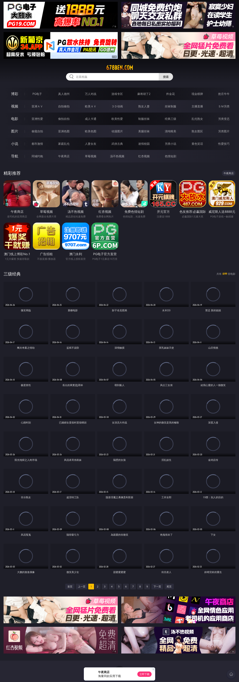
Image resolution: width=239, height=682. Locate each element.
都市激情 (37, 144)
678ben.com (119, 67)
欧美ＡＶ (90, 106)
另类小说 (170, 144)
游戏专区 (117, 94)
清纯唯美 (170, 131)
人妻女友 (90, 144)
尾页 (169, 586)
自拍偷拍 (64, 106)
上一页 (81, 586)
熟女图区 (197, 131)
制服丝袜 (144, 119)
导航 (14, 156)
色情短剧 (170, 156)
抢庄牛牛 (224, 94)
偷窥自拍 (37, 131)
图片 (14, 131)
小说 (14, 143)
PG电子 (37, 94)
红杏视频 (144, 156)
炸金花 (170, 94)
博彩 (14, 93)
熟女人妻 (144, 106)
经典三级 (170, 119)
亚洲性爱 (37, 119)
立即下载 (144, 674)
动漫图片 (117, 131)
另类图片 (224, 131)
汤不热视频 (117, 156)
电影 (14, 118)
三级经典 (12, 274)
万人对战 (90, 94)
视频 (14, 106)
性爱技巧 (224, 144)
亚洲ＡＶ (37, 106)
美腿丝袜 (144, 131)
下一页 (157, 586)
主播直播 (197, 106)
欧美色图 (90, 131)
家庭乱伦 (64, 144)
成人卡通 (90, 119)
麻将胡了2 (143, 94)
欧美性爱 (117, 119)
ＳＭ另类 (224, 106)
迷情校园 (144, 144)
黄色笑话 (197, 144)
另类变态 (224, 119)
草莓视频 (90, 156)
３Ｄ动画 (117, 106)
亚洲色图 (64, 131)
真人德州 (64, 94)
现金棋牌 (197, 94)
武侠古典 (117, 144)
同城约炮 (37, 156)
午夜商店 (64, 156)
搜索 (166, 77)
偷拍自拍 (64, 119)
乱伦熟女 (197, 119)
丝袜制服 (170, 106)
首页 (69, 586)
